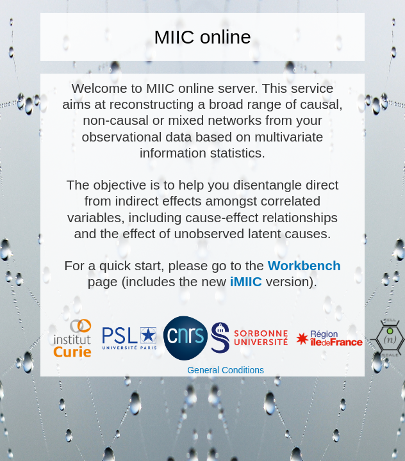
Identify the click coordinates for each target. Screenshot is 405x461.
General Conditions (225, 370)
